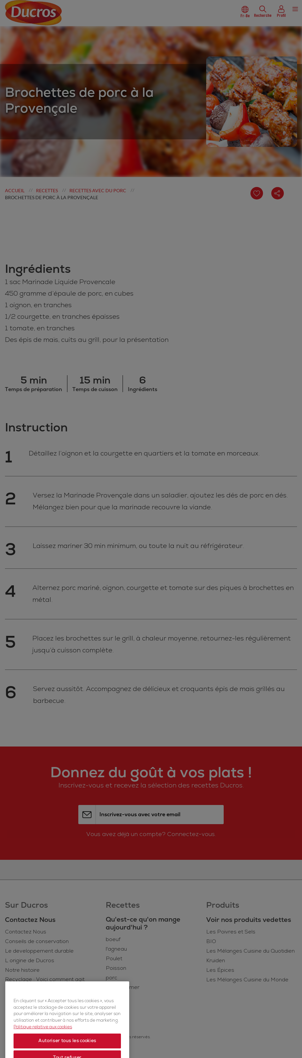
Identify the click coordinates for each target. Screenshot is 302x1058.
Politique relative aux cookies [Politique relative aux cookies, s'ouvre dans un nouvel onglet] (43, 1038)
